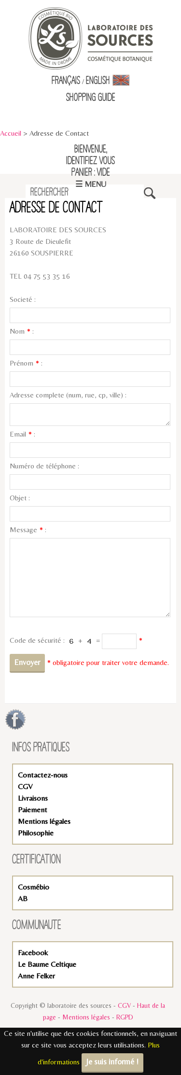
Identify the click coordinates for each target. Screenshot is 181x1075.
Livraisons (33, 798)
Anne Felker (36, 975)
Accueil (10, 133)
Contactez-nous (43, 774)
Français (66, 81)
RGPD (124, 1017)
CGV (25, 786)
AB (23, 898)
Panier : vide (90, 173)
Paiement (32, 809)
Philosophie (36, 832)
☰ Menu (90, 184)
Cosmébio (33, 886)
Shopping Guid (89, 98)
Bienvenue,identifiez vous (90, 155)
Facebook (33, 952)
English (108, 81)
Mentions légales (44, 821)
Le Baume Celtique (47, 964)
